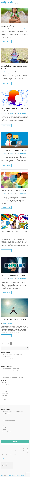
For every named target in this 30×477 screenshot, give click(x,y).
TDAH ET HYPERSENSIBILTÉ (8, 363)
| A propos (22, 475)
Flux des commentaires (6, 433)
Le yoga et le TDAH (8, 26)
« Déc (2, 458)
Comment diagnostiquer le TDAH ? (14, 150)
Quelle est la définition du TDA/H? (13, 275)
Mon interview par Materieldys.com (9, 358)
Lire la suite (6, 41)
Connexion (4, 429)
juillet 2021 (4, 389)
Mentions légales (16, 475)
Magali (4, 28)
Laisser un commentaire (21, 28)
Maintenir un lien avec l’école (13, 368)
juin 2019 (4, 397)
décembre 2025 (5, 384)
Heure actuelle (5, 463)
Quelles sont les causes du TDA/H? (13, 190)
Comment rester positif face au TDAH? (15, 377)
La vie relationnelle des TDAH (8, 356)
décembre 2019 (5, 391)
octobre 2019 (5, 393)
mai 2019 (4, 399)
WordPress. (11, 475)
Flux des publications (6, 431)
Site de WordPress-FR (6, 436)
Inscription (4, 427)
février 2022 (4, 386)
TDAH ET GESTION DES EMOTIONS (10, 360)
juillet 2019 (4, 395)
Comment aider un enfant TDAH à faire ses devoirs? (12, 354)
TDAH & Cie (6, 2)
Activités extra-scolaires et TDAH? (13, 319)
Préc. (3, 343)
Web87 (2, 475)
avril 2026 (4, 382)
